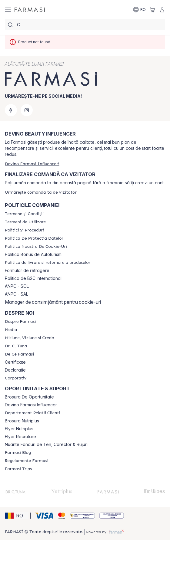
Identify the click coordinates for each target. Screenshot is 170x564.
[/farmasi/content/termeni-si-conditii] (24, 214)
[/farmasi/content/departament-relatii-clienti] (32, 413)
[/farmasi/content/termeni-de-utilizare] (25, 222)
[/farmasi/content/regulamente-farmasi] (26, 460)
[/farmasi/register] (32, 163)
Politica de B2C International (33, 278)
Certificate (15, 362)
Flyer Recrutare (20, 436)
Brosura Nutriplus (22, 420)
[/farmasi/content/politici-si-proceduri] (24, 230)
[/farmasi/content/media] (11, 329)
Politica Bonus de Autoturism (33, 254)
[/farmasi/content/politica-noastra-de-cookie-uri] (36, 246)
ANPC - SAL (16, 294)
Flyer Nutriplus (19, 428)
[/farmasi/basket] (152, 10)
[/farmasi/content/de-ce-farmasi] (19, 354)
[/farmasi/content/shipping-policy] (47, 262)
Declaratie (15, 370)
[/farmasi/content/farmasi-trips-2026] (18, 469)
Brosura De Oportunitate (29, 397)
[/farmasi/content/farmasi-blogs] (18, 452)
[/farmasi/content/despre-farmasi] (20, 321)
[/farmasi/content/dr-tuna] (16, 346)
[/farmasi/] (30, 9)
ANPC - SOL (17, 286)
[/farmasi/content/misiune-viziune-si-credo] (29, 338)
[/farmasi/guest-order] (41, 192)
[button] (16, 515)
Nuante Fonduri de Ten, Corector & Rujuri (46, 444)
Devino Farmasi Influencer (31, 404)
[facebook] (11, 110)
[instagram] (27, 110)
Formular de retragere (27, 270)
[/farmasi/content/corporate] (15, 378)
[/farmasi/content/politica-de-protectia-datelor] (34, 238)
